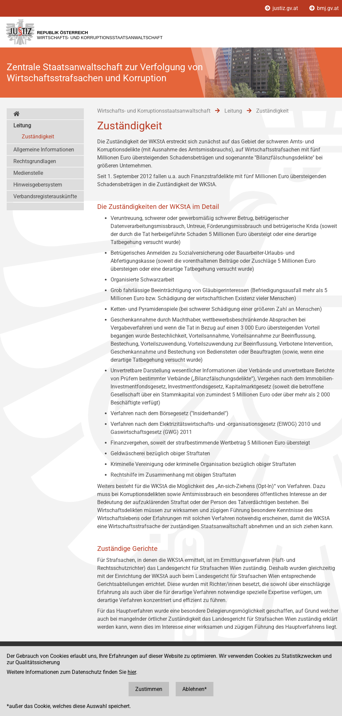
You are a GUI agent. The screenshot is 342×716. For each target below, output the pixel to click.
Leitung (22, 125)
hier (132, 672)
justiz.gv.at (282, 8)
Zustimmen (148, 689)
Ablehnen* (194, 689)
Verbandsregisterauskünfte (45, 196)
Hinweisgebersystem (37, 185)
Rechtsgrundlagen (34, 161)
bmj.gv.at (324, 8)
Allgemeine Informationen (43, 149)
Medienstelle (28, 173)
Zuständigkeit (38, 136)
